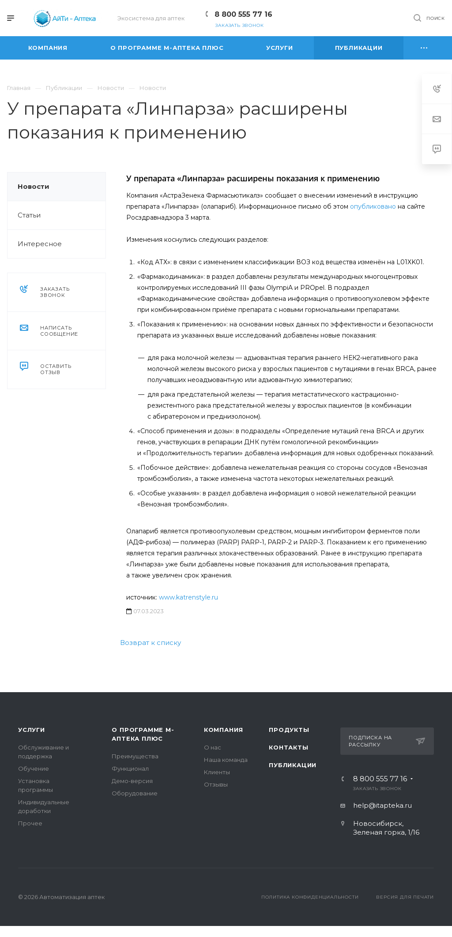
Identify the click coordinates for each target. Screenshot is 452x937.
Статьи (29, 215)
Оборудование (135, 793)
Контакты (288, 747)
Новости (33, 186)
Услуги (31, 729)
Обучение (33, 768)
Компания (223, 729)
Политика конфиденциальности (310, 897)
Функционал (130, 768)
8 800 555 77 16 (243, 14)
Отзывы (216, 784)
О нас (212, 747)
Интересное (40, 244)
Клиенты (217, 772)
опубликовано (373, 206)
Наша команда (226, 759)
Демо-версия (132, 780)
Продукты (289, 729)
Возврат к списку (150, 642)
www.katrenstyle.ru (188, 597)
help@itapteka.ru (382, 805)
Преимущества (135, 756)
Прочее (30, 823)
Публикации (292, 764)
